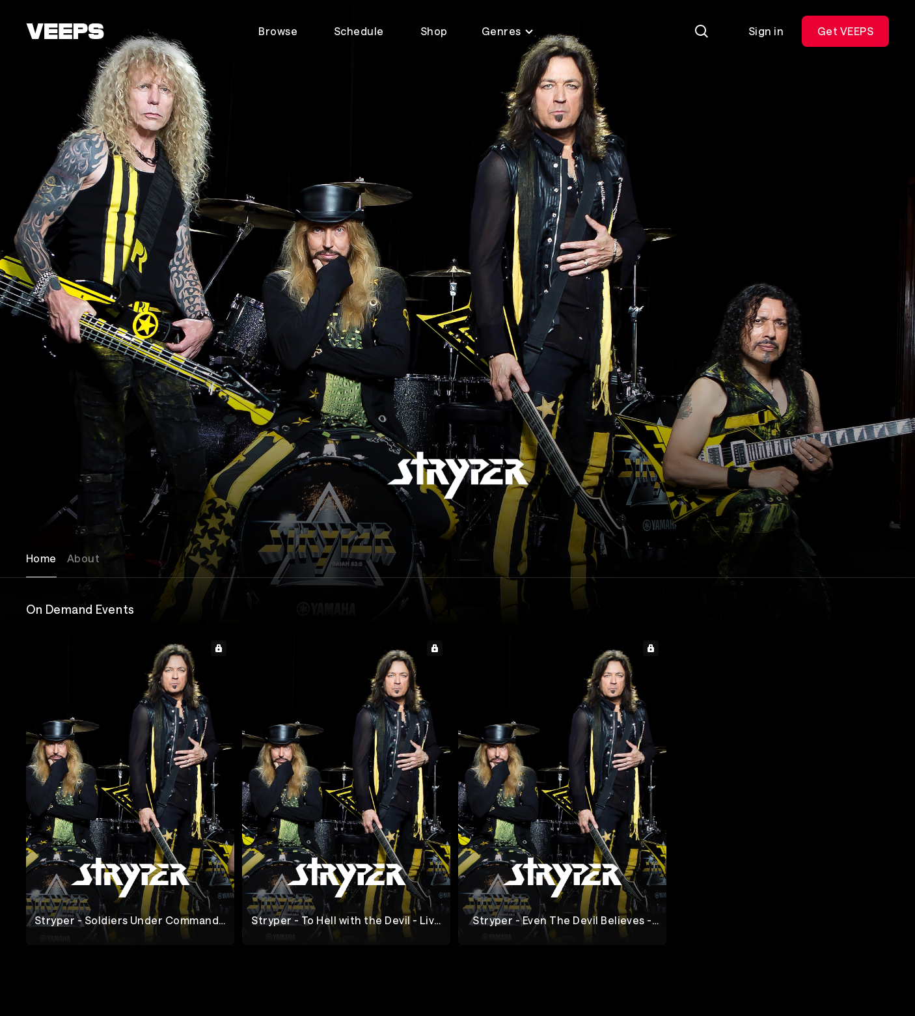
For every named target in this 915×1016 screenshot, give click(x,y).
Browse (277, 31)
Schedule (359, 31)
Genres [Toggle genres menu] (508, 31)
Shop (434, 31)
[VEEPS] (65, 31)
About (83, 558)
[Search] (701, 31)
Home (41, 558)
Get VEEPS (845, 31)
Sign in (766, 31)
